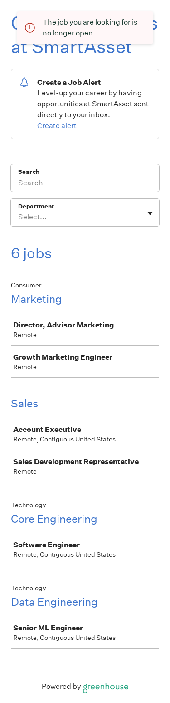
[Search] (85, 184)
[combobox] (18, 217)
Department (36, 206)
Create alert (57, 125)
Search (28, 172)
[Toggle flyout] (150, 213)
